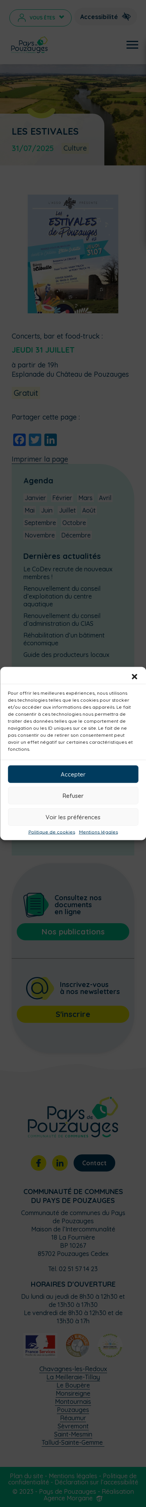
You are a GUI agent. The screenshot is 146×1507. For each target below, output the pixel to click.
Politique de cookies (51, 832)
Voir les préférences (73, 816)
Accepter (73, 774)
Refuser (73, 795)
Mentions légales (98, 832)
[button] (134, 677)
